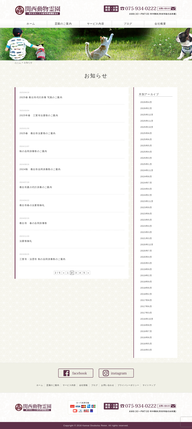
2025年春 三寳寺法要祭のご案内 (39, 115)
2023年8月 (146, 213)
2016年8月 (146, 325)
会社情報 (83, 385)
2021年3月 (146, 238)
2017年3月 (146, 312)
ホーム (31, 23)
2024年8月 (146, 176)
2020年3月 (146, 263)
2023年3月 (146, 232)
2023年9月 (146, 207)
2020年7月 (146, 250)
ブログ (128, 23)
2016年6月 (146, 337)
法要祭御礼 (26, 241)
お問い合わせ (107, 385)
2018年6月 (146, 288)
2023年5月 (146, 220)
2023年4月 (146, 226)
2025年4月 (146, 152)
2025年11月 (146, 121)
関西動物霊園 (44, 9)
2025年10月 (146, 127)
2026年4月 (146, 102)
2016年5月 (146, 343)
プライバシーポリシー (128, 385)
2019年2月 (146, 275)
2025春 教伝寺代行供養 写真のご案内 (41, 97)
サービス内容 (95, 23)
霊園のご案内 (63, 23)
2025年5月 (146, 145)
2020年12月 (146, 244)
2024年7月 (146, 182)
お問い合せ (167, 9)
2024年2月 (146, 195)
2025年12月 (146, 114)
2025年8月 (146, 133)
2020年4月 (146, 257)
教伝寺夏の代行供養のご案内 (36, 187)
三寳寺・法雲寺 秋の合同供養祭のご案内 (43, 259)
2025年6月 (146, 139)
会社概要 (160, 23)
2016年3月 (146, 350)
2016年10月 (146, 319)
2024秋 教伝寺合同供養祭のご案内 (40, 169)
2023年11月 (146, 201)
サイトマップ (149, 385)
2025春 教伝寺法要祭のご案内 (38, 133)
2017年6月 (146, 306)
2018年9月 (146, 281)
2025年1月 (146, 164)
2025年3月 (146, 158)
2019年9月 (146, 269)
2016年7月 (146, 331)
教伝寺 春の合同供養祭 (33, 223)
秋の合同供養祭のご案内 (33, 151)
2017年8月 (146, 300)
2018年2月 (146, 294)
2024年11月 (146, 170)
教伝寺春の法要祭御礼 (32, 205)
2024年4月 (146, 189)
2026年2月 (146, 108)
